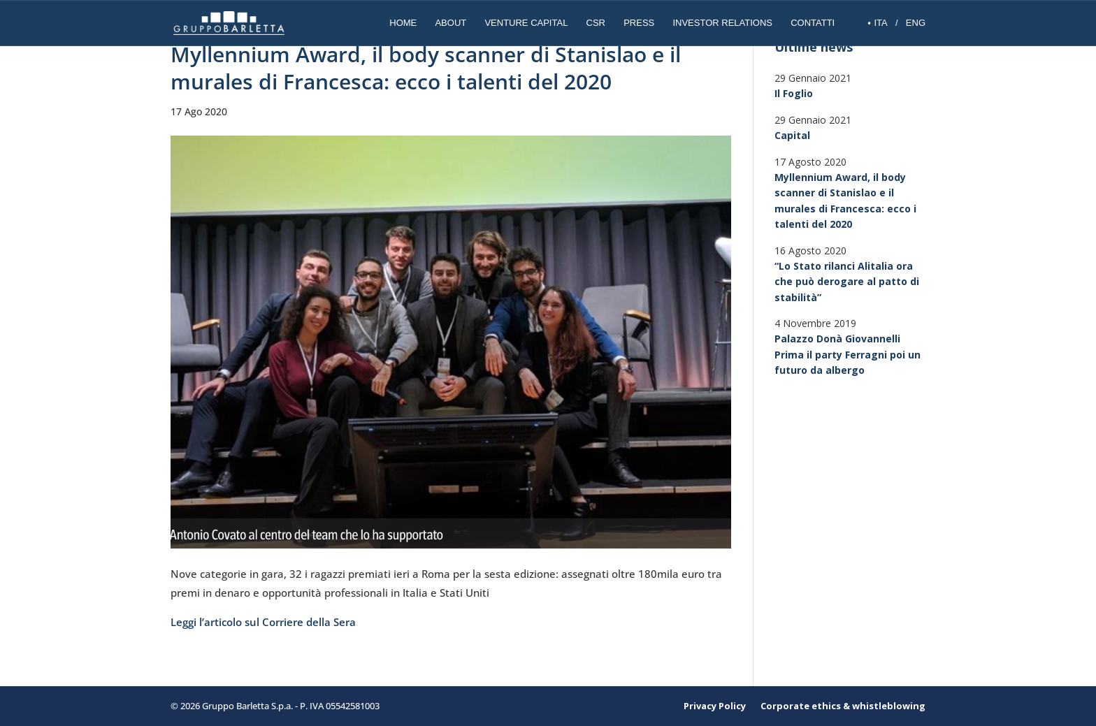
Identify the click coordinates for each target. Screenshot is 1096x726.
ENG (915, 23)
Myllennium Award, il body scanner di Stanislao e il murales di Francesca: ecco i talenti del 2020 (845, 200)
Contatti (813, 23)
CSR (595, 23)
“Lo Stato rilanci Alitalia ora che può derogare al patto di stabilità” (846, 281)
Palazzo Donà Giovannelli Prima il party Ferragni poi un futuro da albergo (847, 354)
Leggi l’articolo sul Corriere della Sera (263, 622)
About (450, 23)
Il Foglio (793, 93)
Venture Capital (526, 23)
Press (638, 23)
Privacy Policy (715, 705)
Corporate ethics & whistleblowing (842, 705)
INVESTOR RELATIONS (722, 23)
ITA (880, 23)
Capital (792, 135)
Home (403, 23)
